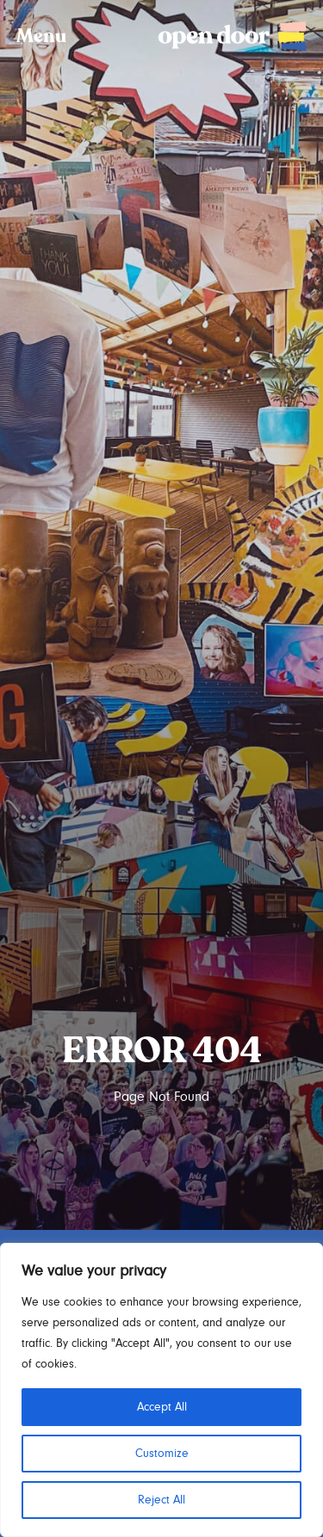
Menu (41, 37)
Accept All (162, 1407)
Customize (162, 1453)
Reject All (161, 1500)
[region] (161, 1390)
